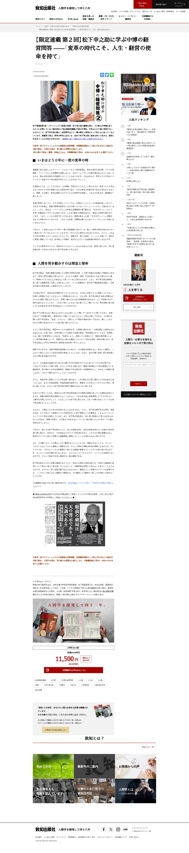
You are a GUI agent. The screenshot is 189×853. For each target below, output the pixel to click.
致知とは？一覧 (148, 747)
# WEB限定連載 (40, 680)
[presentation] (141, 374)
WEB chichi (73, 19)
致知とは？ (40, 19)
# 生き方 (73, 685)
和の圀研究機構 (69, 129)
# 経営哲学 (85, 685)
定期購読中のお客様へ (148, 17)
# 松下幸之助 (49, 685)
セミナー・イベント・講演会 (128, 17)
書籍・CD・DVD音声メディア (106, 17)
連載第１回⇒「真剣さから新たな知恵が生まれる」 (82, 138)
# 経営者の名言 (100, 685)
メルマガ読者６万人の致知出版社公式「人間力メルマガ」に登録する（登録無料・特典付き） (138, 356)
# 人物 (81, 680)
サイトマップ (61, 837)
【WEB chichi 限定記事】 (41, 76)
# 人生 (90, 680)
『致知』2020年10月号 (43, 494)
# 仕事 (100, 680)
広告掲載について (121, 837)
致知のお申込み (56, 19)
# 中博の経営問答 (67, 680)
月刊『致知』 (72, 483)
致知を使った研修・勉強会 (88, 17)
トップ (37, 26)
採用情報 (72, 837)
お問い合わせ (134, 837)
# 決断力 (62, 685)
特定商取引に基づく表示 (86, 837)
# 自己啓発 (38, 690)
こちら (62, 152)
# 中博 (53, 680)
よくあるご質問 (49, 837)
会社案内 (38, 837)
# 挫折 (37, 685)
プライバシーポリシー (105, 837)
